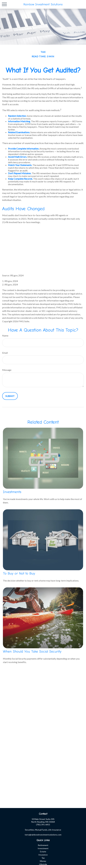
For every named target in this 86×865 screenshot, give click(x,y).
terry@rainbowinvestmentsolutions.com (43, 834)
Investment (43, 848)
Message (6, 370)
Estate (43, 851)
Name (5, 335)
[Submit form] (10, 396)
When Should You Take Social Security (32, 651)
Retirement (43, 845)
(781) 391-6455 (43, 824)
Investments (12, 492)
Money (43, 861)
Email (5, 352)
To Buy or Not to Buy (19, 573)
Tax (43, 858)
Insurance (43, 854)
